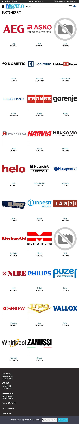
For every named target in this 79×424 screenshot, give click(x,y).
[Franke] (39, 103)
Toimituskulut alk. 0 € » (9, 1)
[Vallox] (65, 313)
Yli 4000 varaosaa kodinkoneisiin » (65, 1)
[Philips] (39, 278)
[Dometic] (14, 68)
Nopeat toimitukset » (36, 1)
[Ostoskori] (70, 6)
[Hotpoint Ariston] (39, 173)
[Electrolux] (39, 68)
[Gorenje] (65, 103)
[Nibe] (14, 278)
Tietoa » (37, 420)
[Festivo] (14, 103)
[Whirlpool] (14, 347)
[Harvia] (39, 138)
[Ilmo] (14, 208)
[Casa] (65, 33)
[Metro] (39, 243)
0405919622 (9, 397)
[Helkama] (65, 138)
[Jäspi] (65, 208)
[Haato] (14, 138)
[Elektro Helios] (65, 68)
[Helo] (14, 173)
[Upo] (39, 313)
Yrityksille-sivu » (7, 414)
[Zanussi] (39, 347)
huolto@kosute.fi (7, 399)
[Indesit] (39, 208)
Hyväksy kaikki (63, 420)
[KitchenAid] (14, 243)
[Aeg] (14, 33)
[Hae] (46, 6)
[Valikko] (3, 6)
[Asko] (39, 33)
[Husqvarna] (65, 173)
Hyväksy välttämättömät (49, 420)
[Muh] (65, 243)
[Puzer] (65, 278)
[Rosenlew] (14, 313)
